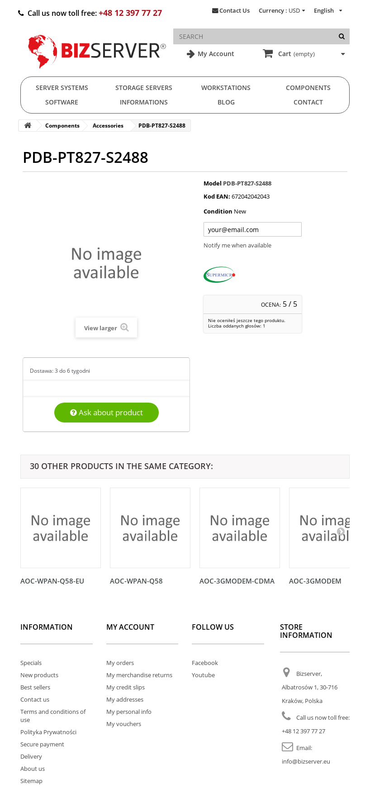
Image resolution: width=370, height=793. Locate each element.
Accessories (108, 125)
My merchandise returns (139, 675)
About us (32, 769)
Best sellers (35, 687)
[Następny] (340, 531)
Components (308, 87)
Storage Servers (143, 87)
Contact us (34, 699)
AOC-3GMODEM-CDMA (237, 580)
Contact (308, 102)
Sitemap (31, 781)
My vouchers (123, 724)
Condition (218, 211)
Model (213, 183)
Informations (144, 102)
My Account (215, 53)
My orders (120, 663)
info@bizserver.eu (306, 761)
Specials (31, 663)
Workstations (226, 87)
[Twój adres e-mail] (253, 229)
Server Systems (62, 87)
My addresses (124, 699)
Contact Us (234, 10)
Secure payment (42, 744)
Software (61, 102)
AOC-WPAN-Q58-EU (52, 580)
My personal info (129, 712)
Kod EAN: (217, 196)
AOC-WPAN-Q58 (136, 580)
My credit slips (125, 687)
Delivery (31, 756)
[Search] (342, 36)
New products (39, 675)
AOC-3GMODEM (315, 580)
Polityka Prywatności (48, 732)
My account (130, 627)
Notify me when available (237, 245)
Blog (226, 102)
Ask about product (106, 412)
